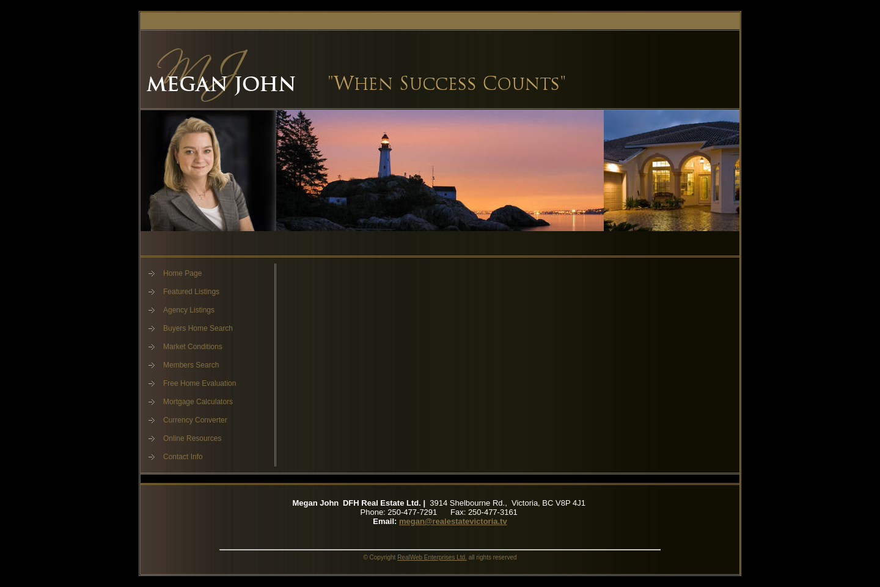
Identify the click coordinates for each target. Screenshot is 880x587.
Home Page (182, 273)
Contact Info (183, 456)
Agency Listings (189, 310)
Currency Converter (195, 420)
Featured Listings (191, 291)
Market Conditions (192, 346)
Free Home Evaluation (199, 383)
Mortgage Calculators (198, 401)
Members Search (191, 365)
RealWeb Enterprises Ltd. (432, 557)
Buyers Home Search (198, 328)
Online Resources (192, 438)
